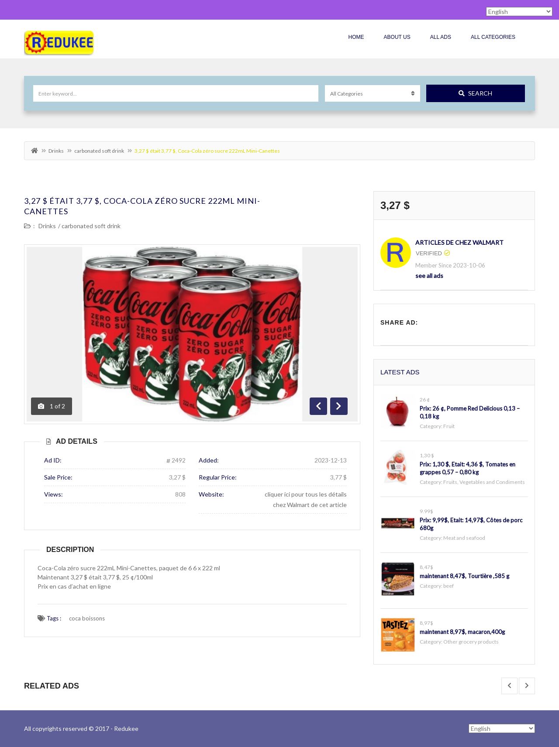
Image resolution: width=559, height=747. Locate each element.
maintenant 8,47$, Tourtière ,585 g (464, 575)
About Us (397, 37)
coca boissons (87, 618)
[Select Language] (502, 728)
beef (448, 586)
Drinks (56, 150)
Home (356, 37)
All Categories (493, 37)
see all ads (429, 275)
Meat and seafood (464, 538)
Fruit (449, 426)
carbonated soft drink (99, 150)
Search (475, 93)
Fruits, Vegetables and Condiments (484, 482)
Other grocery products (471, 641)
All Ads (440, 37)
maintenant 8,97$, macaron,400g (462, 631)
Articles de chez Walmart (459, 242)
